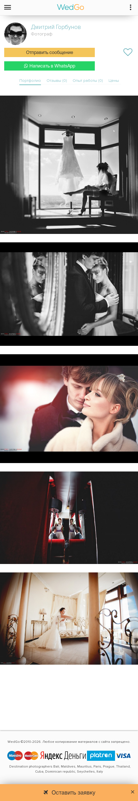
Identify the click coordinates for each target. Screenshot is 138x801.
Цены (114, 80)
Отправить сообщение (49, 53)
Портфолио (30, 80)
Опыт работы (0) (88, 80)
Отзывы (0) (57, 80)
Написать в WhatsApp (49, 66)
